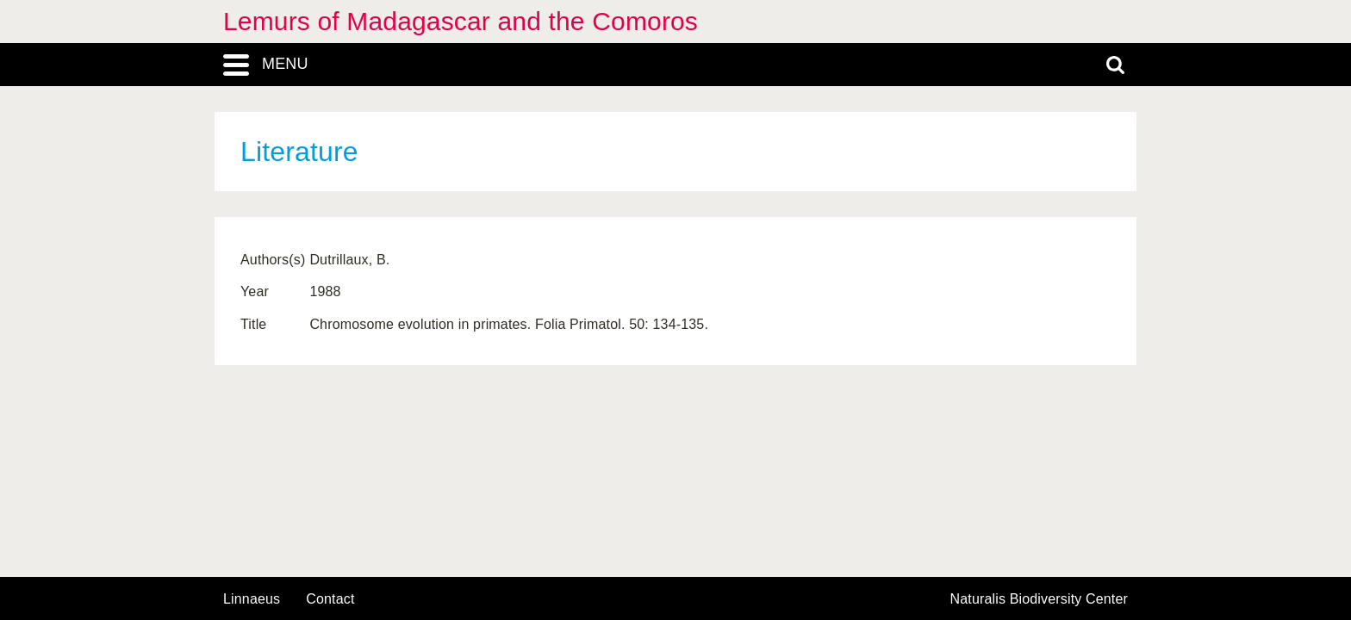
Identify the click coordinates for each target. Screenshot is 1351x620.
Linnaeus (251, 599)
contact (330, 599)
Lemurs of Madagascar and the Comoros (460, 21)
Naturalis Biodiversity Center (1039, 599)
